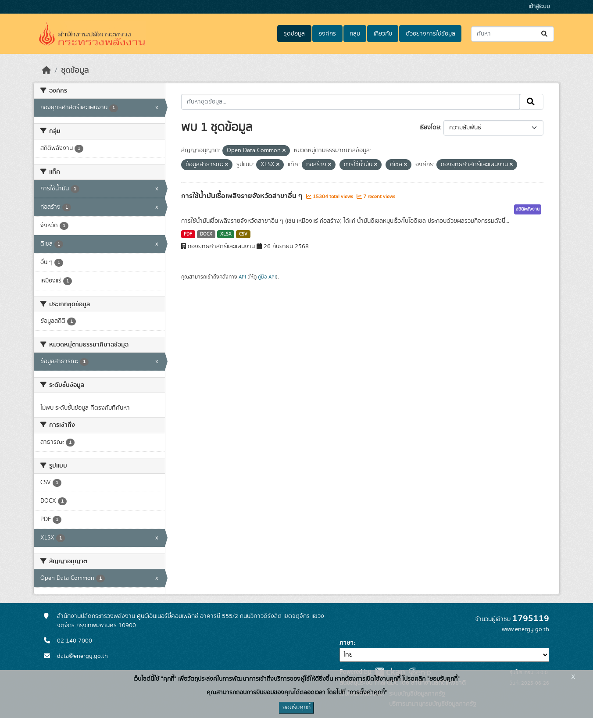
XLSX (226, 234)
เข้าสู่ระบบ (539, 7)
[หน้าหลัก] (46, 70)
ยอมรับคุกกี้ (296, 707)
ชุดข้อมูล (294, 33)
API (242, 277)
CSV (243, 234)
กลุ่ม (355, 33)
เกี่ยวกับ (383, 33)
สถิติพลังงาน (527, 209)
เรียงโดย (429, 127)
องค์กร (327, 33)
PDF (188, 234)
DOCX (206, 234)
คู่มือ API (267, 277)
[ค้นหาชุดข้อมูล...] (512, 34)
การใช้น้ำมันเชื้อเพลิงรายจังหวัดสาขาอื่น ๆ (242, 196)
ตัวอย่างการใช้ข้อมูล (430, 33)
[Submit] (545, 34)
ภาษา (346, 643)
